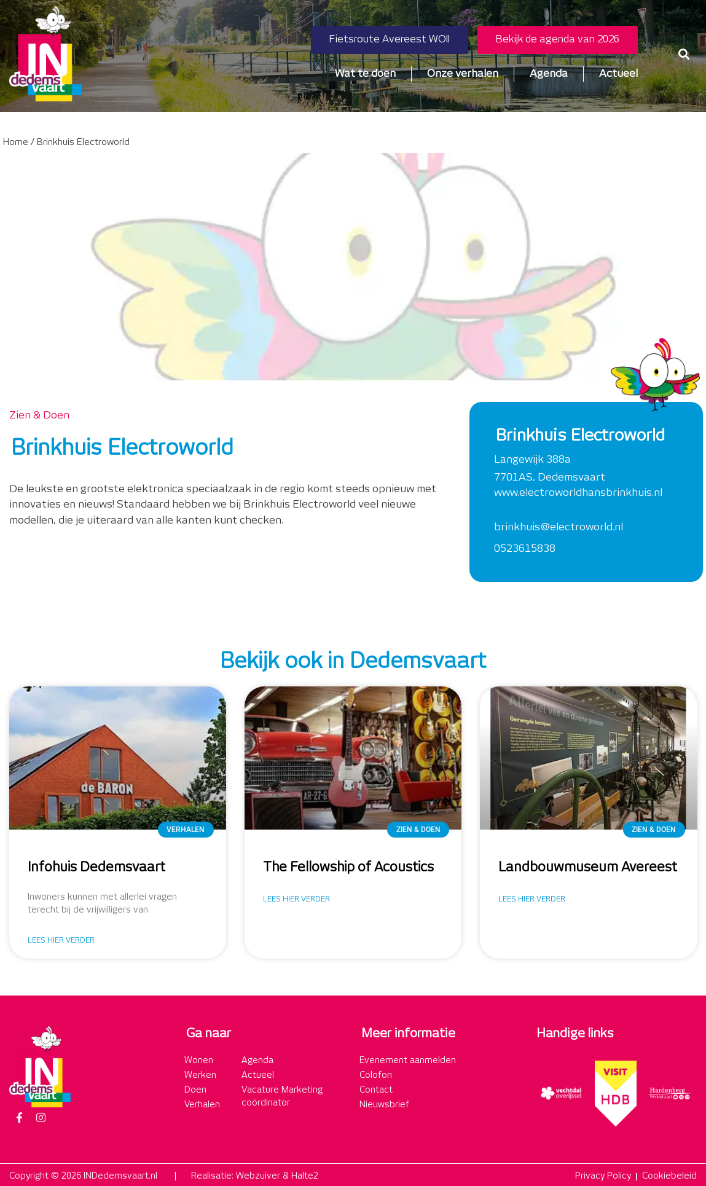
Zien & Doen (39, 415)
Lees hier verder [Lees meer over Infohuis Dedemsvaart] (61, 940)
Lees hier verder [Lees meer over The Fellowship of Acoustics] (296, 899)
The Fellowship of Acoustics (348, 868)
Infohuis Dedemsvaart (96, 868)
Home (15, 142)
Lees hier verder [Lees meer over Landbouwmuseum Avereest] (531, 899)
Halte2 (304, 1176)
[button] (683, 54)
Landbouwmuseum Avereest (587, 868)
